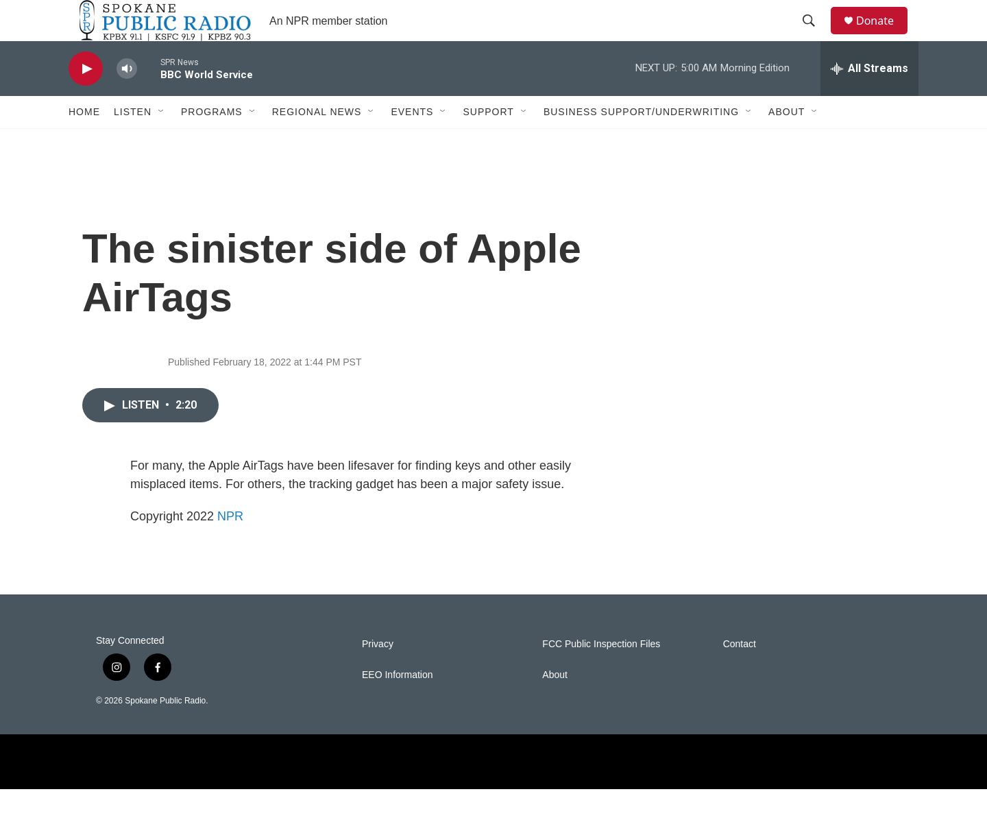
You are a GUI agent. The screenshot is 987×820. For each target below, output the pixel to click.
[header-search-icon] (815, 36)
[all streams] (869, 99)
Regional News (317, 142)
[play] (86, 100)
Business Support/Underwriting (641, 142)
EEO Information (397, 706)
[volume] (126, 99)
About (786, 142)
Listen (132, 142)
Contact (739, 675)
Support (488, 142)
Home (84, 142)
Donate (883, 36)
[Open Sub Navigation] (161, 142)
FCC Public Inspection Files (601, 675)
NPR (230, 547)
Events (412, 142)
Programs (212, 142)
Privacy (377, 675)
